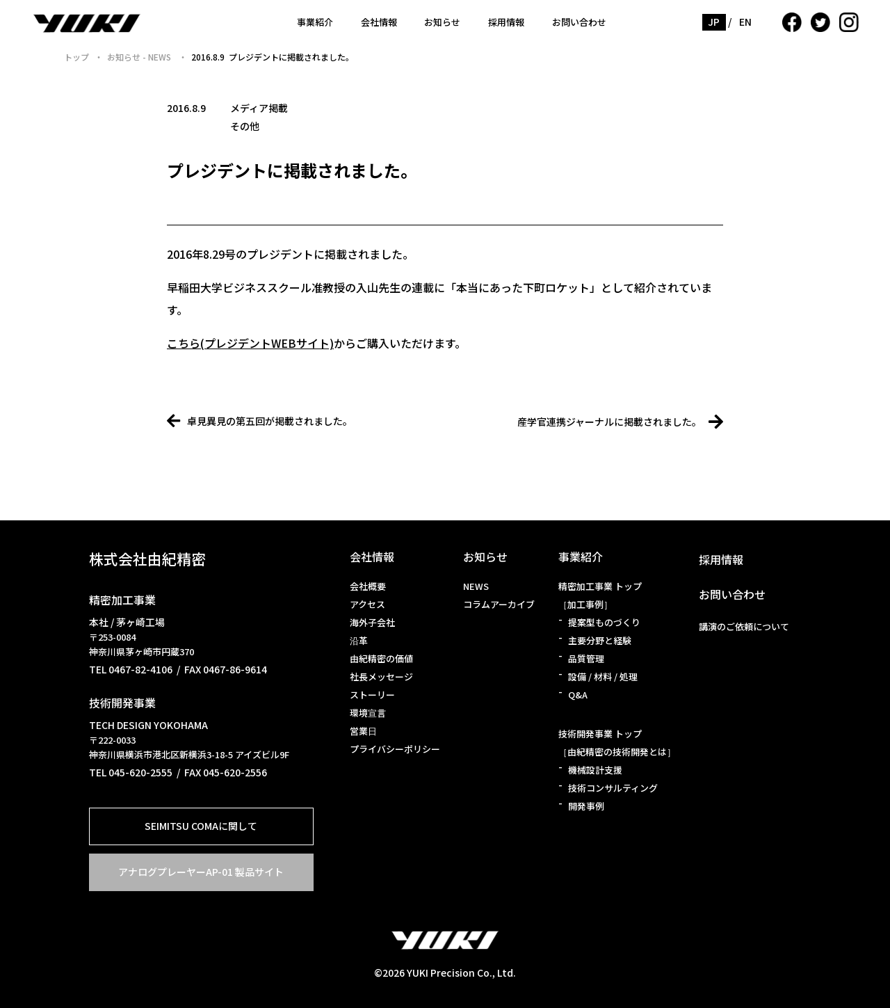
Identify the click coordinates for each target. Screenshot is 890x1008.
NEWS (476, 586)
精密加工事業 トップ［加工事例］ (600, 595)
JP (714, 22)
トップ (76, 57)
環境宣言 (368, 712)
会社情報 (379, 22)
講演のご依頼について (744, 626)
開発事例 (586, 806)
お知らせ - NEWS (140, 57)
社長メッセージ (381, 676)
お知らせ (442, 22)
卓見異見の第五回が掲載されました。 (260, 421)
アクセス (367, 604)
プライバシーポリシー (395, 748)
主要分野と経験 (599, 640)
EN (745, 22)
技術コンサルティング (613, 787)
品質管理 (586, 658)
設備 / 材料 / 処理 (603, 676)
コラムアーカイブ (499, 604)
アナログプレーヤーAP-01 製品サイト (201, 872)
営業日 (363, 730)
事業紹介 (315, 22)
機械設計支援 (595, 769)
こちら (183, 343)
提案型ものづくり (604, 622)
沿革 (359, 640)
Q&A (578, 694)
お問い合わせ (579, 22)
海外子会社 (372, 622)
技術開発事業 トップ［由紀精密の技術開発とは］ (617, 742)
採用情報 (506, 22)
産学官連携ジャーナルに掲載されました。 (620, 421)
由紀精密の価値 (381, 658)
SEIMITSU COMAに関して (201, 826)
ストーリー (372, 694)
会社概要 (368, 586)
